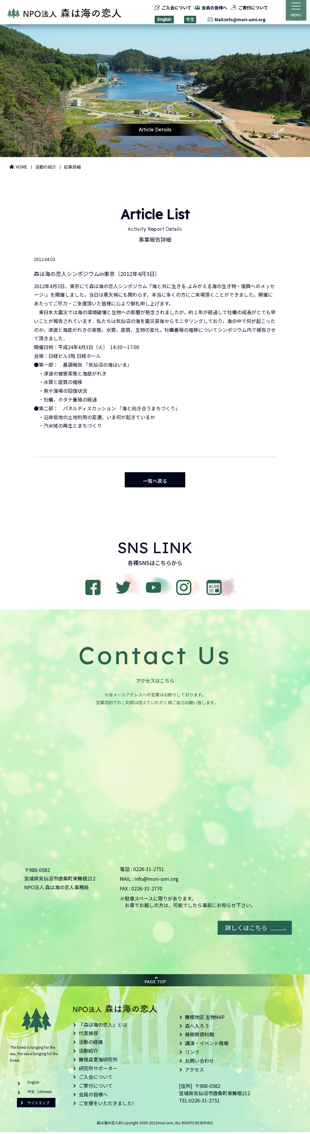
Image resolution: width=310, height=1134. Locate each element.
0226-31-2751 (148, 870)
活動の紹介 (45, 167)
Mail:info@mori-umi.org (237, 19)
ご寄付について (250, 8)
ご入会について (174, 8)
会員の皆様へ (212, 8)
